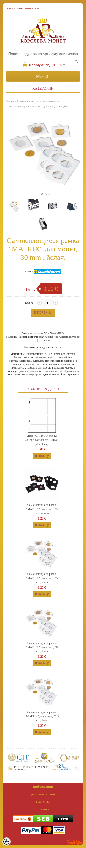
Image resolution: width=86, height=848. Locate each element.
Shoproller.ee (75, 842)
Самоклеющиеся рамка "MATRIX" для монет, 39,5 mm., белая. (42, 716)
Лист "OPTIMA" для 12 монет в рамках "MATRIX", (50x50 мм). (42, 440)
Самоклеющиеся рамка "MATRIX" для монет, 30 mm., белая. (38, 106)
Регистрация (32, 8)
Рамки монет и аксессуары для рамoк (37, 101)
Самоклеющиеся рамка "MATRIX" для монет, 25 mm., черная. (42, 509)
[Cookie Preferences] (6, 841)
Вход (20, 8)
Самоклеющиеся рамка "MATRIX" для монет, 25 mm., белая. (42, 578)
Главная (10, 101)
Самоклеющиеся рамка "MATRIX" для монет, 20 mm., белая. (42, 647)
